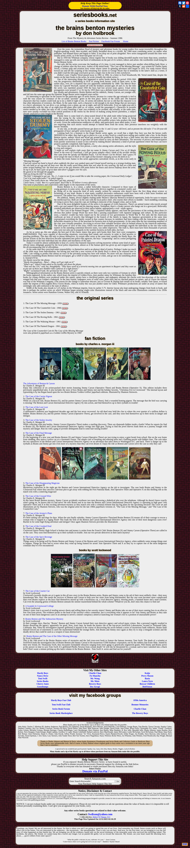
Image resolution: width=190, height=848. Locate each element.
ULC (109, 817)
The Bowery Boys (140, 713)
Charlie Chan (140, 709)
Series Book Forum (61, 709)
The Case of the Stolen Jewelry (38, 420)
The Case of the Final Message (38, 433)
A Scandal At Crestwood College (39, 606)
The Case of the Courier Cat (37, 591)
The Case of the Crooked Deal (38, 526)
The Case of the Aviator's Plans (38, 513)
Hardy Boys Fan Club (61, 700)
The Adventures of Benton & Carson (39, 383)
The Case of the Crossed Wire (38, 496)
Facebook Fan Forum (111, 41)
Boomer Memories (139, 704)
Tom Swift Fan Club (61, 704)
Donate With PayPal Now (95, 6)
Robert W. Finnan (99, 817)
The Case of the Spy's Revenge (38, 537)
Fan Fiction (94, 41)
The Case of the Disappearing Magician (42, 483)
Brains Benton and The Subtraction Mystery (44, 619)
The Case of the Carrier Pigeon (38, 396)
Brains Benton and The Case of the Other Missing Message (51, 636)
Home (125, 41)
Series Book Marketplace (61, 713)
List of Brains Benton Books (74, 41)
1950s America (140, 700)
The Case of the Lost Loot (36, 407)
